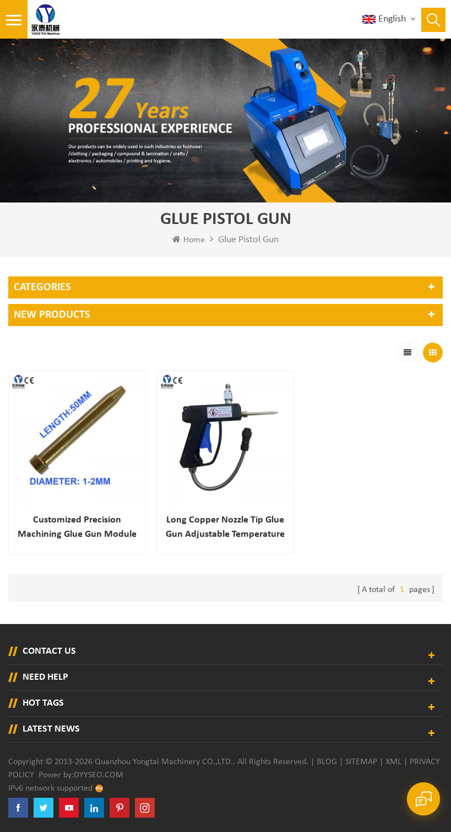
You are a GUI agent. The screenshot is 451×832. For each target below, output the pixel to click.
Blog (327, 762)
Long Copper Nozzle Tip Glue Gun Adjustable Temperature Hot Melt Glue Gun (225, 528)
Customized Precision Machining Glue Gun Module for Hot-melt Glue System (77, 528)
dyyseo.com (98, 775)
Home (188, 239)
